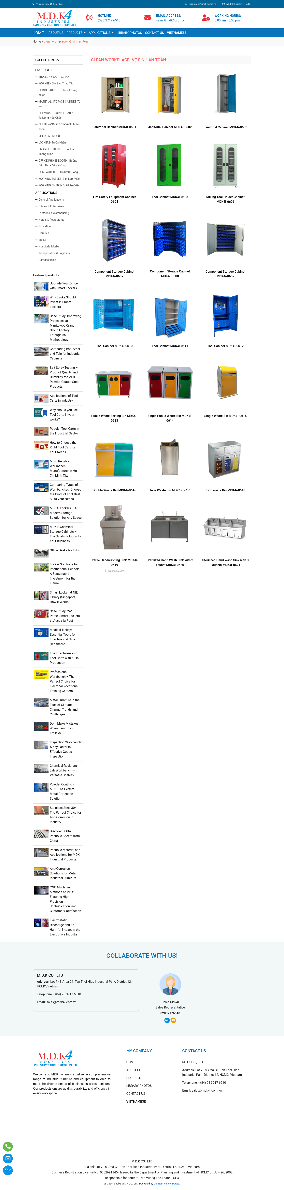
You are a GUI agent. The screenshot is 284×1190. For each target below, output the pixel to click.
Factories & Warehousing (53, 213)
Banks (42, 239)
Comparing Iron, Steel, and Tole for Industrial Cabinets (65, 353)
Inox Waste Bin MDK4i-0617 (170, 490)
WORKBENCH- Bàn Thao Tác (55, 83)
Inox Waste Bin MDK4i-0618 (225, 490)
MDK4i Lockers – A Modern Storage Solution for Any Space (65, 513)
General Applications (51, 199)
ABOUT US (56, 33)
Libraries (43, 233)
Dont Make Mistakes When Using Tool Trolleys (64, 728)
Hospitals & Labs (48, 246)
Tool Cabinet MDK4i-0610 (114, 346)
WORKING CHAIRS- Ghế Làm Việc (59, 185)
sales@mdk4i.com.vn (61, 1002)
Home (37, 41)
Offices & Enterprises (51, 206)
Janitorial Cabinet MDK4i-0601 (114, 127)
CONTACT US (154, 33)
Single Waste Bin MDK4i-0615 (225, 416)
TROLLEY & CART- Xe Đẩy (53, 76)
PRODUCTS (74, 33)
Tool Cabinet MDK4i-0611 (170, 346)
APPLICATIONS (100, 33)
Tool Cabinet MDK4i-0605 (170, 197)
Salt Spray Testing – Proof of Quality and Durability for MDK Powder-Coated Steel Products (64, 377)
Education (44, 226)
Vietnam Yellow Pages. (167, 1183)
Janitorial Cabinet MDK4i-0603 (225, 127)
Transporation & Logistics (54, 253)
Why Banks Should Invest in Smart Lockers (63, 302)
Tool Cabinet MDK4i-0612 (225, 346)
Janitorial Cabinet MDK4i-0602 (170, 127)
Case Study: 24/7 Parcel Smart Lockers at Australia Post (65, 615)
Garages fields (47, 259)
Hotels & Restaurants (51, 219)
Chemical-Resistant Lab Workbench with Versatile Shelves (64, 770)
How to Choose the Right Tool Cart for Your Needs (63, 447)
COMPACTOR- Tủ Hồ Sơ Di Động (58, 172)
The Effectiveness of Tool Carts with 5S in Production (64, 658)
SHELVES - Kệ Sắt (49, 135)
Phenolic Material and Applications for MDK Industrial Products (65, 854)
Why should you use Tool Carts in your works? (64, 414)
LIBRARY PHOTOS (129, 33)
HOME (38, 33)
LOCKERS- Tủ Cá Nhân (52, 142)
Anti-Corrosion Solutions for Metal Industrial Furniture (63, 873)
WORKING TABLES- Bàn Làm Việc (58, 178)
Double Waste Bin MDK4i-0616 (114, 490)
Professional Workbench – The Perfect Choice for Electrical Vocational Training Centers (64, 681)
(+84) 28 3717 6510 (67, 994)
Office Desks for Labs (65, 550)
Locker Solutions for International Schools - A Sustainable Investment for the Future (65, 573)
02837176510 (170, 1013)
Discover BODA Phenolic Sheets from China (65, 836)
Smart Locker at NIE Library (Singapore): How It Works (64, 597)
